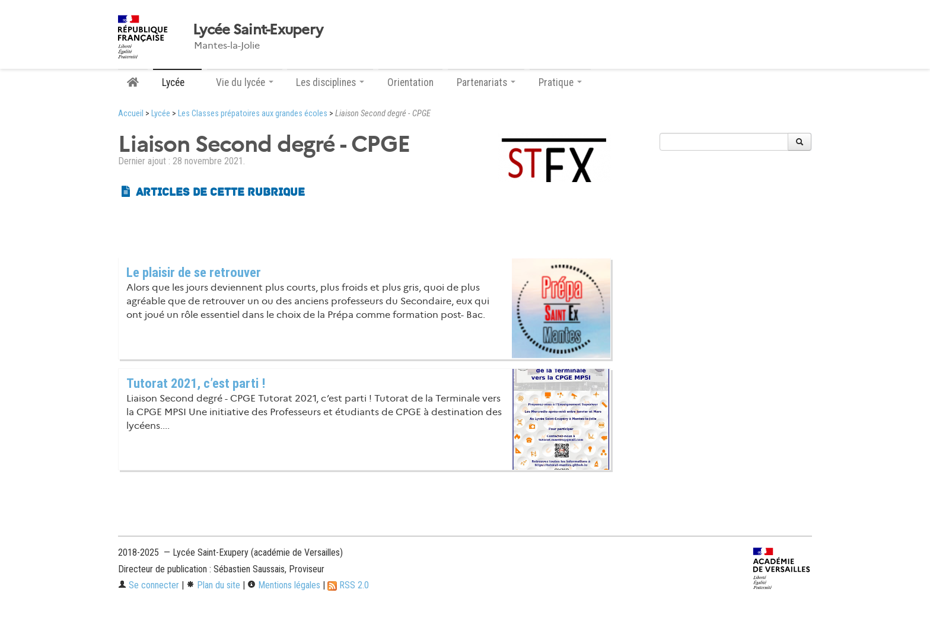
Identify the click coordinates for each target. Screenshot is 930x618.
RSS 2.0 (348, 585)
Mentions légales (283, 585)
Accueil (131, 114)
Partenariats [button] (486, 82)
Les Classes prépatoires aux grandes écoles (252, 114)
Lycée (160, 114)
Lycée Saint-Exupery (258, 29)
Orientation (410, 82)
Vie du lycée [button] (244, 82)
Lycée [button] (177, 82)
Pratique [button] (560, 82)
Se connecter (148, 585)
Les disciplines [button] (330, 82)
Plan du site (213, 585)
